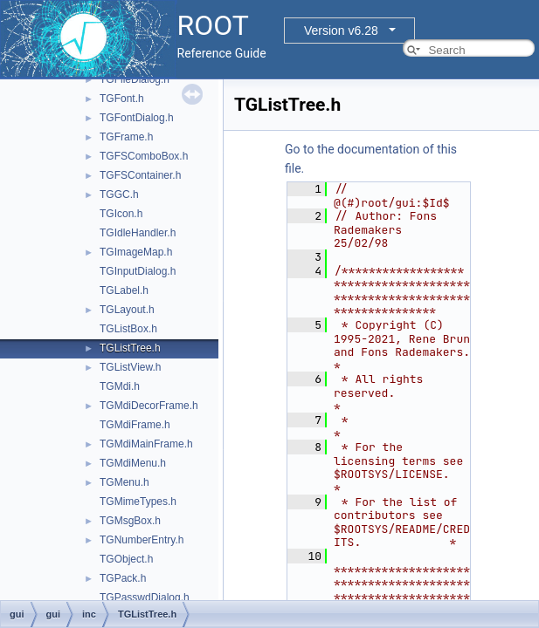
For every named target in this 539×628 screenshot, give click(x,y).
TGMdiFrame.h (135, 425)
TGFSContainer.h (140, 175)
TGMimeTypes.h (138, 501)
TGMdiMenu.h (133, 463)
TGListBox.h (128, 329)
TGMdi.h (120, 386)
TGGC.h (119, 194)
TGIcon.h (121, 214)
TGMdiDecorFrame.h (149, 405)
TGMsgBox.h (130, 521)
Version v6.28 (341, 31)
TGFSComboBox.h (144, 156)
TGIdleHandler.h (138, 233)
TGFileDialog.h (134, 79)
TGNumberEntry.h (141, 540)
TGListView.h (130, 367)
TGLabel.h (124, 290)
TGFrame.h (126, 137)
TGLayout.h (127, 310)
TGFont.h (122, 98)
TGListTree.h (130, 348)
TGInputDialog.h (138, 271)
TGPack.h (123, 578)
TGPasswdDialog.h (145, 597)
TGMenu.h (124, 482)
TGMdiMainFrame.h (146, 444)
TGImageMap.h (136, 252)
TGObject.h (126, 559)
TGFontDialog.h (137, 118)
